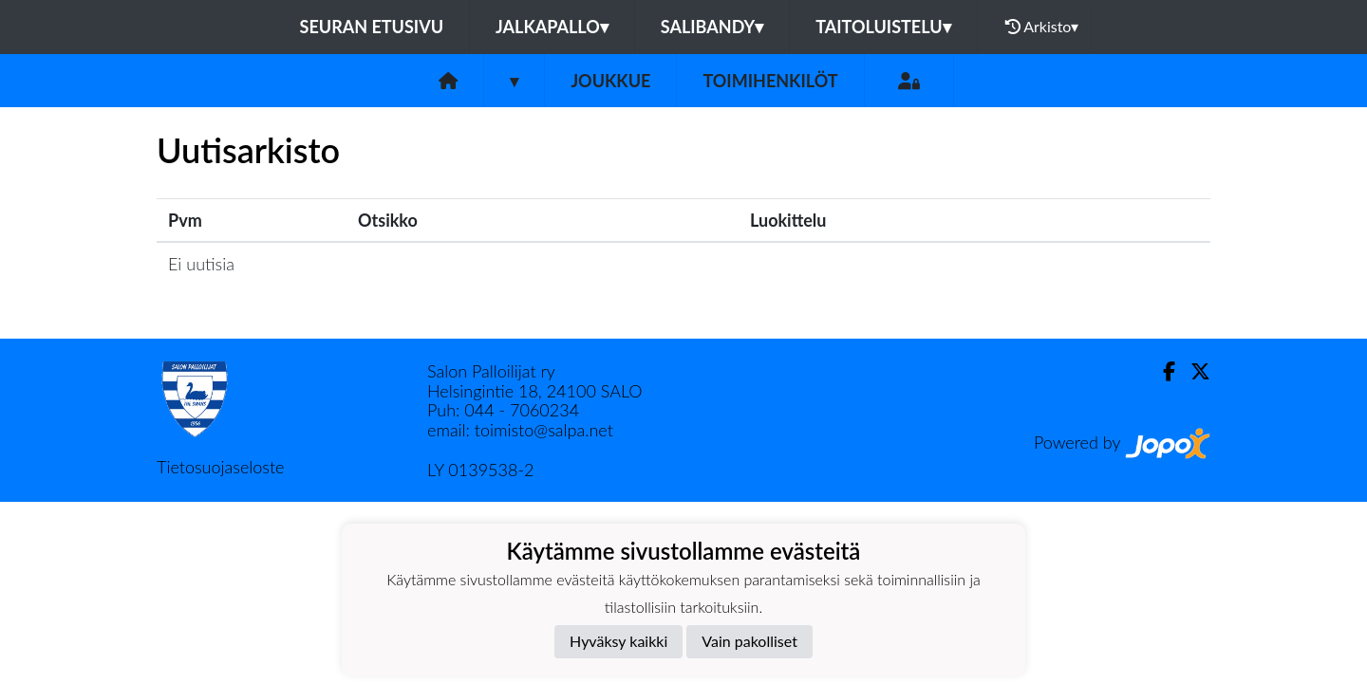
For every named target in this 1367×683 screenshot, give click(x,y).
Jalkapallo (552, 26)
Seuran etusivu (372, 26)
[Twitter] (1192, 371)
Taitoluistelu (882, 26)
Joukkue (610, 80)
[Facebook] (1161, 371)
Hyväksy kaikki (618, 641)
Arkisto (1042, 26)
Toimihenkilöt (769, 80)
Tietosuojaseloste (220, 466)
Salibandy (712, 26)
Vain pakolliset (749, 641)
